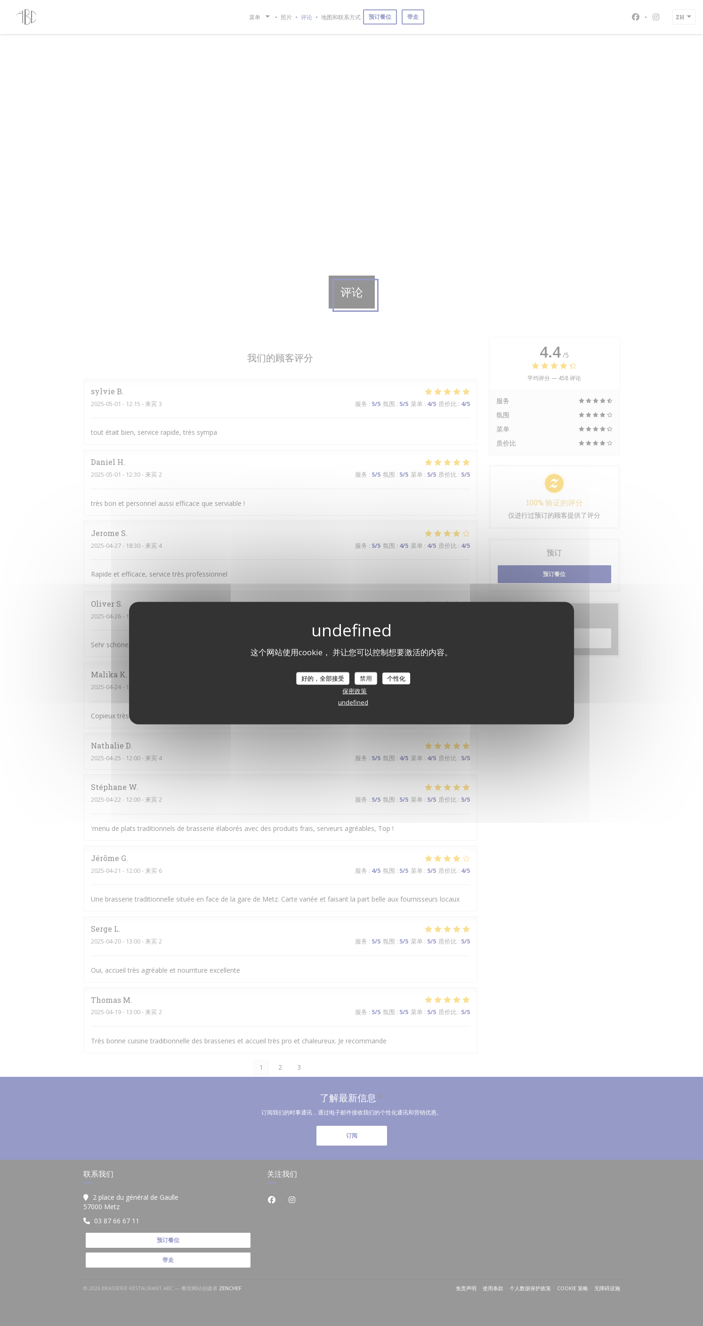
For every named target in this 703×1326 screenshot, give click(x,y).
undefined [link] (353, 702)
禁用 (366, 678)
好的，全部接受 (322, 678)
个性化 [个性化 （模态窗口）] (396, 678)
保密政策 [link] (354, 691)
